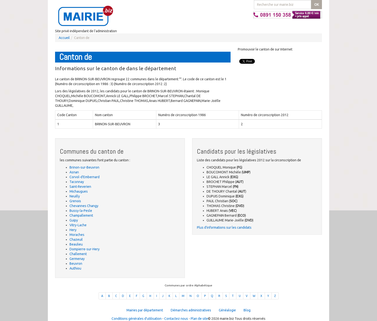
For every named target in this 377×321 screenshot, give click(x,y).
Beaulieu (76, 244)
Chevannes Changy (83, 206)
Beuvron (75, 263)
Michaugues (78, 191)
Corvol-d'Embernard (84, 177)
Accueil (64, 38)
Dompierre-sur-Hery (84, 249)
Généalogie (227, 310)
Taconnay (76, 182)
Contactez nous (176, 319)
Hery (72, 230)
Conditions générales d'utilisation (137, 319)
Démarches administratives (191, 310)
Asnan (74, 172)
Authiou (75, 268)
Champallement (81, 215)
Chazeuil (76, 239)
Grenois (75, 201)
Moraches (76, 235)
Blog (247, 310)
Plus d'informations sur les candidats (224, 227)
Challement (78, 254)
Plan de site (199, 319)
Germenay (77, 259)
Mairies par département (144, 310)
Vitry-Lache (78, 225)
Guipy (73, 220)
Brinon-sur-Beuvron (84, 167)
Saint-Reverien (80, 187)
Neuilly (74, 196)
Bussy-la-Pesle (80, 211)
